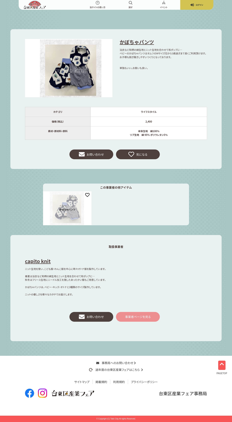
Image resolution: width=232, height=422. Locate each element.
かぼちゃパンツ (137, 41)
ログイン (196, 5)
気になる (137, 154)
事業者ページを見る (138, 317)
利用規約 (119, 382)
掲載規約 (101, 382)
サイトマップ (82, 382)
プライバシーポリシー (144, 382)
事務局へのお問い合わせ (116, 363)
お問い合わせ (91, 154)
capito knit (38, 261)
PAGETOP (221, 367)
